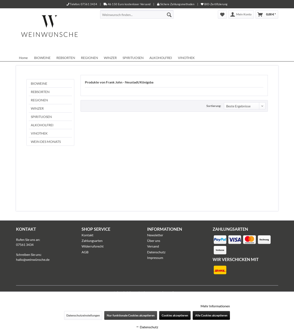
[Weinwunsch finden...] (137, 14)
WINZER (37, 108)
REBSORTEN (40, 92)
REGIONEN (39, 100)
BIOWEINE (39, 83)
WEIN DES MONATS (46, 141)
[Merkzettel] (222, 14)
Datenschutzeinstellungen (83, 315)
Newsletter (155, 235)
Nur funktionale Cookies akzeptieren (131, 315)
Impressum (155, 258)
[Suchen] (169, 14)
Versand (153, 246)
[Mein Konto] (241, 14)
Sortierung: (213, 106)
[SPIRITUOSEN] (133, 57)
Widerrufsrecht (93, 246)
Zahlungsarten (92, 241)
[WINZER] (110, 57)
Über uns (153, 241)
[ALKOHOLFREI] (160, 57)
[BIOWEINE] (42, 57)
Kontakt (87, 235)
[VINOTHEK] (186, 57)
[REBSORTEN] (65, 57)
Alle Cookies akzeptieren (211, 315)
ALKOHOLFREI (42, 125)
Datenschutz (156, 252)
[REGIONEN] (89, 57)
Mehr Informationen (215, 306)
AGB (85, 252)
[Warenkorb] (267, 14)
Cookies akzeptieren (175, 315)
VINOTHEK (39, 133)
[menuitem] (137, 14)
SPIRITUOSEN (41, 117)
